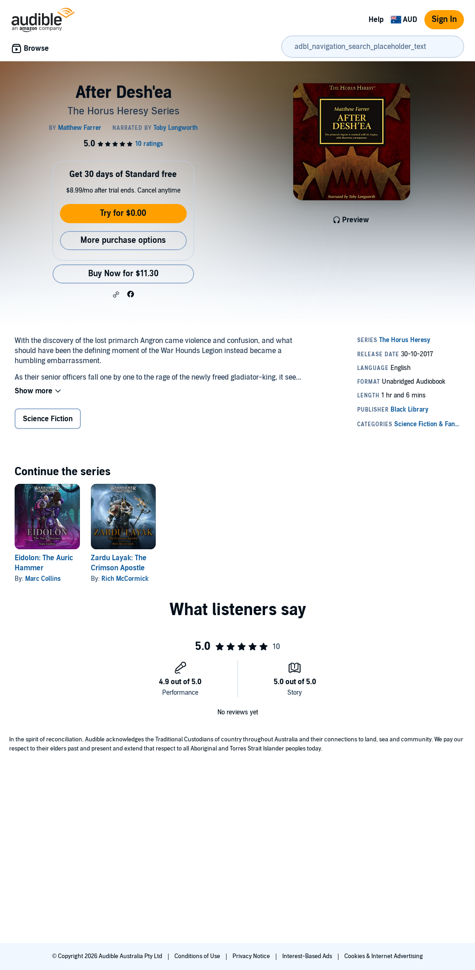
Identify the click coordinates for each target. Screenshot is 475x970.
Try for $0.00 (123, 213)
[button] (116, 294)
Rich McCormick (124, 579)
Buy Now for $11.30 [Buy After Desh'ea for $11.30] (123, 274)
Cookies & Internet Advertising (383, 956)
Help (376, 19)
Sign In (444, 19)
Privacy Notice (251, 956)
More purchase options (123, 240)
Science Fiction (48, 418)
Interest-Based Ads (307, 956)
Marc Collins (43, 579)
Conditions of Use (198, 956)
